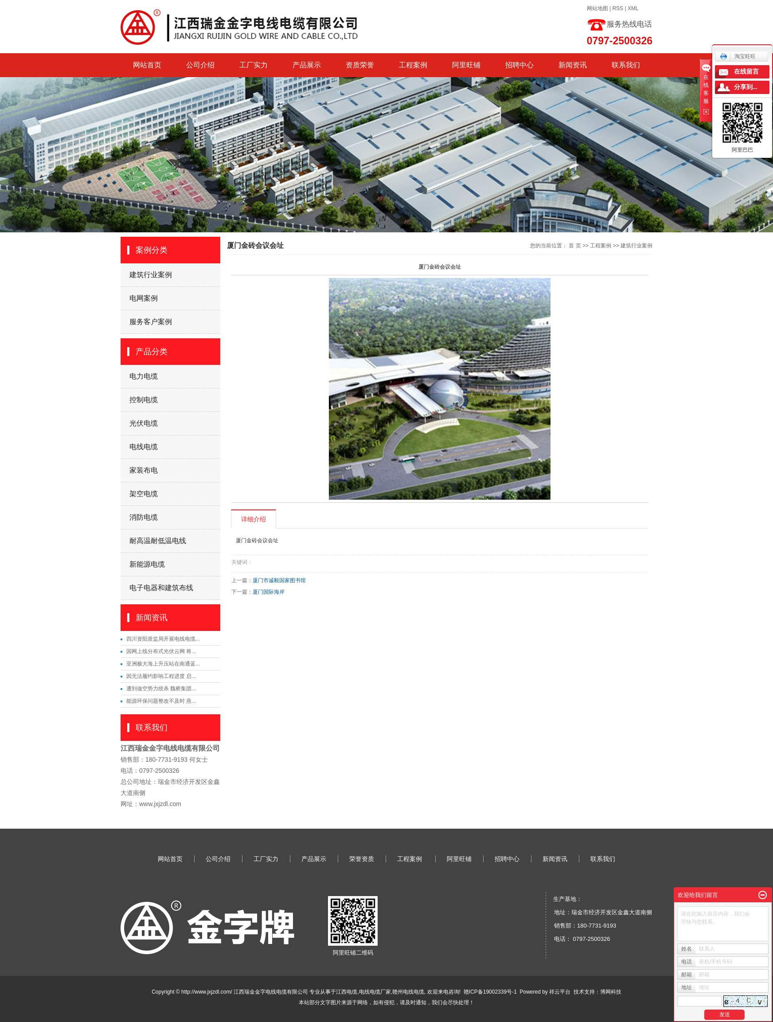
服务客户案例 (150, 321)
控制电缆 (143, 399)
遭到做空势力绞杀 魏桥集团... (161, 688)
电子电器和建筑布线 (161, 587)
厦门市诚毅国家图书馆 (279, 580)
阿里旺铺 (466, 65)
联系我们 (626, 65)
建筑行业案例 (150, 274)
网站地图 (597, 8)
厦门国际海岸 (269, 592)
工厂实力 (253, 65)
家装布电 (143, 470)
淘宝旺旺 (738, 56)
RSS (617, 8)
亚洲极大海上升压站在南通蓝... (163, 664)
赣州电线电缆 (408, 992)
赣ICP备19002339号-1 (490, 992)
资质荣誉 (360, 65)
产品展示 (307, 65)
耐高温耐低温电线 (157, 540)
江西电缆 (346, 992)
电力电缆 (143, 376)
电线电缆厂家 (375, 992)
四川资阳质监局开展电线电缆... (163, 639)
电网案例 (143, 298)
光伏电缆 (143, 423)
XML (633, 8)
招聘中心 (519, 65)
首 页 (575, 246)
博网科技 (610, 992)
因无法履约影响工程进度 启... (161, 676)
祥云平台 (559, 992)
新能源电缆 (147, 564)
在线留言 (746, 71)
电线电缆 (143, 446)
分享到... (745, 87)
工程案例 (413, 65)
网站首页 (147, 65)
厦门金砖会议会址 (257, 540)
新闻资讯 (572, 65)
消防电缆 (143, 517)
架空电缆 (143, 493)
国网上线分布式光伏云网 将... (161, 651)
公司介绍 (200, 65)
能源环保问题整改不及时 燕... (161, 701)
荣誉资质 (361, 858)
